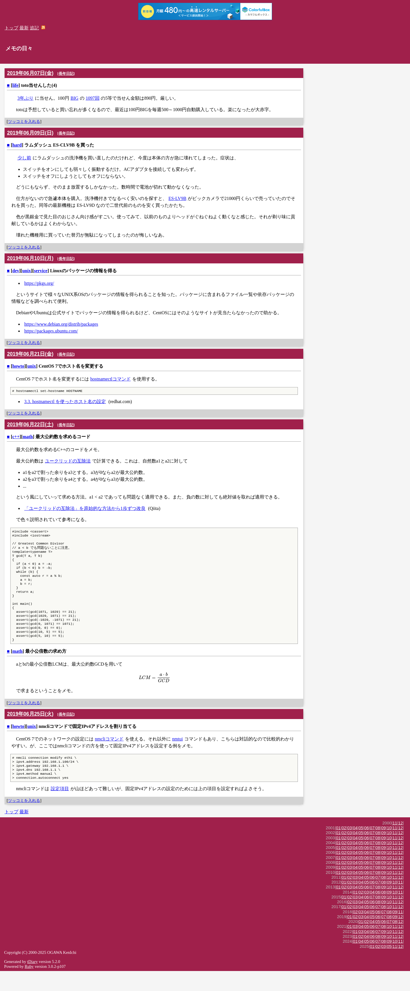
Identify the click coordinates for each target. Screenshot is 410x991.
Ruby (29, 986)
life (15, 85)
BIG (74, 98)
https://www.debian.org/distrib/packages (61, 324)
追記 (34, 27)
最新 (24, 27)
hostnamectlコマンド (110, 379)
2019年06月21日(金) (30, 354)
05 (360, 848)
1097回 (93, 98)
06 (366, 848)
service (40, 270)
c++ (15, 437)
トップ (11, 27)
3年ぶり (25, 98)
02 (344, 848)
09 (383, 848)
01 (338, 848)
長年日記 (66, 73)
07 (372, 848)
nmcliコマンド (109, 755)
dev (15, 270)
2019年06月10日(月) (30, 258)
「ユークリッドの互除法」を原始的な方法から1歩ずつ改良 (85, 508)
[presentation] (154, 694)
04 (355, 848)
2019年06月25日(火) (30, 730)
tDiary (32, 981)
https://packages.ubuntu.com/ (51, 331)
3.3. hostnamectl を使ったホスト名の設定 (65, 402)
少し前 (24, 157)
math (28, 437)
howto (18, 366)
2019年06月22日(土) (30, 425)
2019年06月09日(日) (30, 133)
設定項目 (60, 808)
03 (349, 848)
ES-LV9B (178, 198)
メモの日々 (19, 48)
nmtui (177, 755)
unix (26, 270)
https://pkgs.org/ (39, 283)
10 (389, 848)
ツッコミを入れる (24, 121)
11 (395, 843)
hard (17, 145)
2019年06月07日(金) (30, 73)
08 (378, 848)
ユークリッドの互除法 (68, 461)
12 (400, 843)
